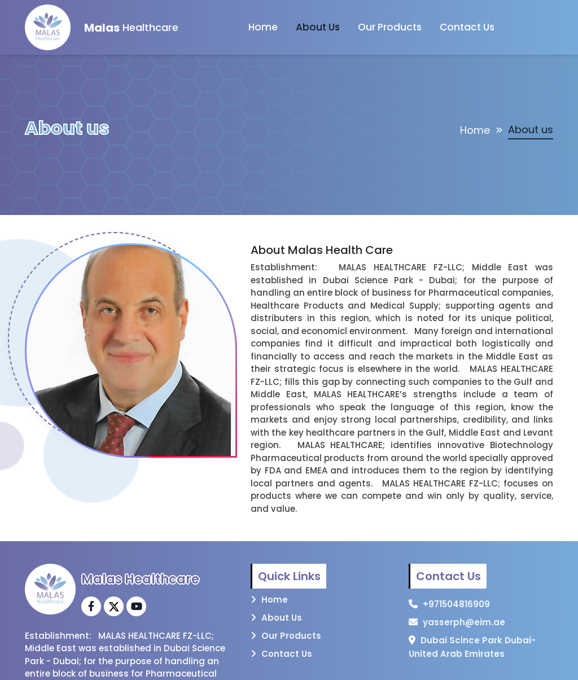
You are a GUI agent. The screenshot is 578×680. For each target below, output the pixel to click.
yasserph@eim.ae (464, 622)
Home (263, 27)
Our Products (390, 27)
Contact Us (467, 27)
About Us (318, 27)
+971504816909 (456, 604)
